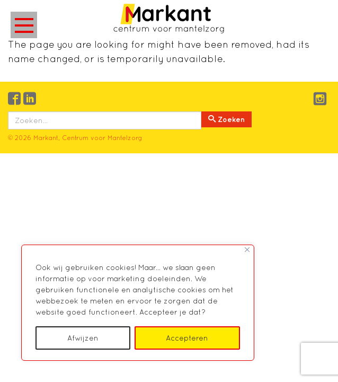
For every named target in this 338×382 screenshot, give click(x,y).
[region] (137, 303)
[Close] (247, 249)
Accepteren (187, 338)
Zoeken (226, 119)
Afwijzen (83, 338)
